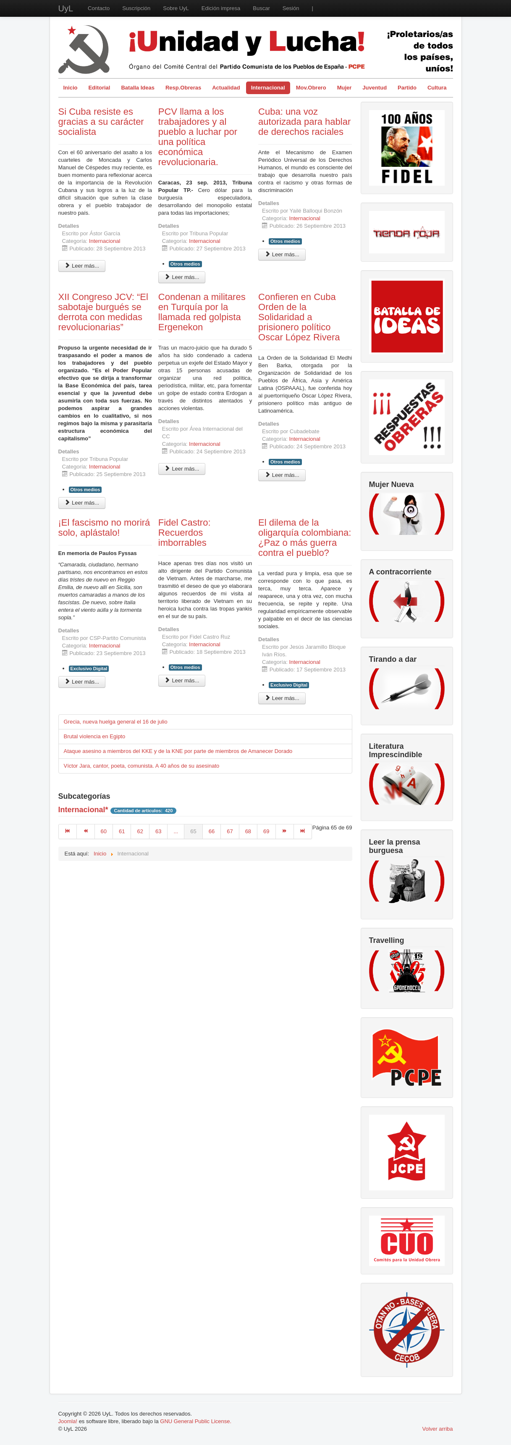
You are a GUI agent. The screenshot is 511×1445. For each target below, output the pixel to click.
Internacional (268, 87)
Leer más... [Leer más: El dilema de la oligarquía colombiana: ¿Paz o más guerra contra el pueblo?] (282, 698)
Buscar (261, 8)
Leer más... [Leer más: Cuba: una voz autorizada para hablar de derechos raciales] (282, 254)
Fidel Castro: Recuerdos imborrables (184, 532)
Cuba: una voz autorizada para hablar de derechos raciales (304, 121)
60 (104, 831)
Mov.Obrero (311, 87)
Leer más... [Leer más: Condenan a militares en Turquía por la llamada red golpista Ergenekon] (182, 469)
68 (248, 831)
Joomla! (68, 1421)
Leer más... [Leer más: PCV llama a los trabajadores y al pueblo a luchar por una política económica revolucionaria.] (182, 277)
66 (212, 831)
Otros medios (185, 263)
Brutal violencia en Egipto (95, 736)
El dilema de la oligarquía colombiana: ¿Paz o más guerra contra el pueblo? (304, 537)
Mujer (344, 87)
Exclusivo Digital (89, 668)
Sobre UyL (176, 8)
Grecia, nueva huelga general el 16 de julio (116, 722)
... (175, 831)
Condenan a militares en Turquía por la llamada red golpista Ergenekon (202, 312)
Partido (407, 87)
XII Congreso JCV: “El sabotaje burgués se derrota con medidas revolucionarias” (103, 312)
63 (158, 831)
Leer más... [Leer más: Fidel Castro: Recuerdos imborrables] (182, 680)
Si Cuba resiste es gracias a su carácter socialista (101, 121)
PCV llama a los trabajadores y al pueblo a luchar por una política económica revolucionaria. (197, 136)
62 (140, 831)
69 (266, 831)
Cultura (437, 87)
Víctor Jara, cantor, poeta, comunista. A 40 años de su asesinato (142, 766)
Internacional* (83, 809)
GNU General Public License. (195, 1421)
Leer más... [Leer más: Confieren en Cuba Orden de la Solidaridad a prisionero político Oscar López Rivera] (282, 475)
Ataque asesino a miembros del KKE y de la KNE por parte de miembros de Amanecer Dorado (178, 751)
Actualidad (226, 87)
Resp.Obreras (183, 87)
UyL (65, 8)
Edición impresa (221, 8)
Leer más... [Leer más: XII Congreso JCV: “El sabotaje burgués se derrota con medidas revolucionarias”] (82, 503)
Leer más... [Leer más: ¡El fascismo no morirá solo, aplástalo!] (82, 682)
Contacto (99, 8)
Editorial (99, 87)
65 (193, 831)
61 (122, 831)
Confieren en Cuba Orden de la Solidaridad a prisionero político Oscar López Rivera (299, 317)
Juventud (374, 87)
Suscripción (136, 8)
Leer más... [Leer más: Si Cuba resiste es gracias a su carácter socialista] (82, 266)
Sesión (291, 8)
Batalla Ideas (138, 87)
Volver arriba (437, 1429)
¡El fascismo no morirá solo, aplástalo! (104, 527)
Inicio (70, 87)
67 (230, 831)
